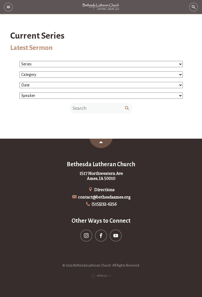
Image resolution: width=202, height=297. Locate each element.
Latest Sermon (31, 47)
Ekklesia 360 (101, 275)
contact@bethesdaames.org (101, 197)
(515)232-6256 (101, 204)
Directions (101, 189)
